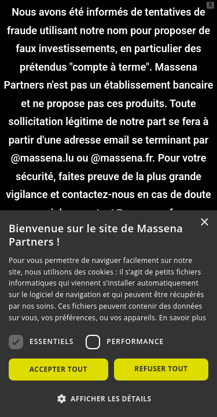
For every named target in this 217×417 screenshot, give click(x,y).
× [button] (204, 222)
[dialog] (108, 313)
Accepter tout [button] (58, 369)
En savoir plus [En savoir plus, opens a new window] (182, 318)
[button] (108, 398)
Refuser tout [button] (160, 369)
